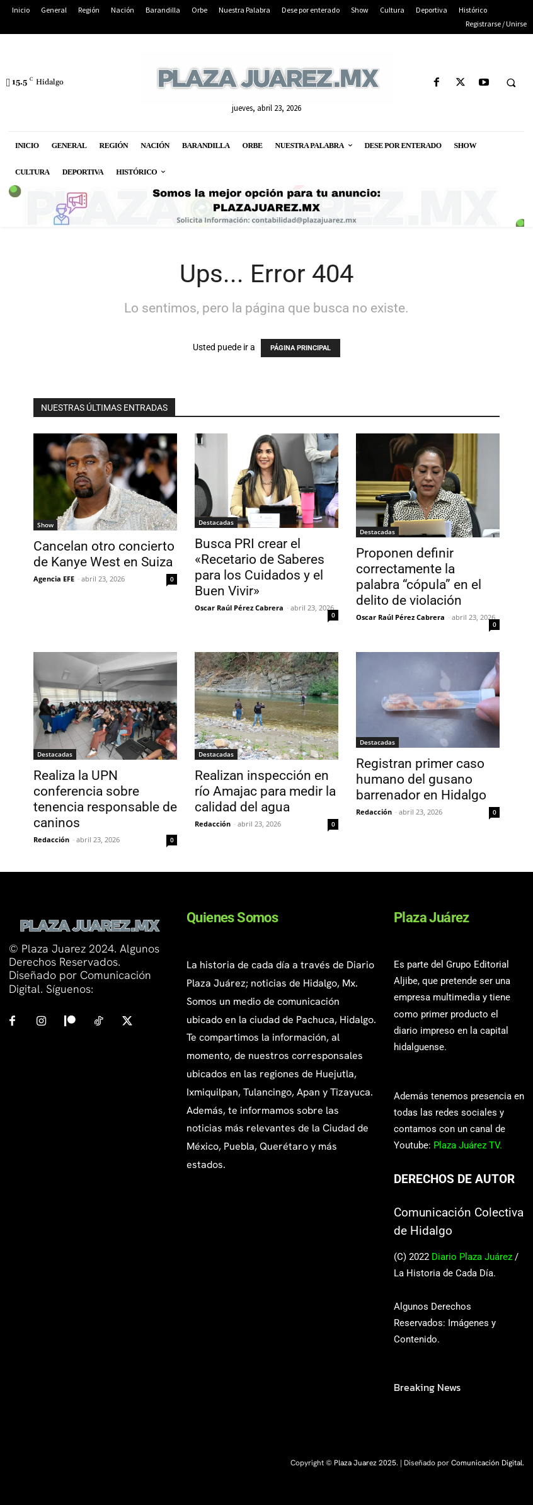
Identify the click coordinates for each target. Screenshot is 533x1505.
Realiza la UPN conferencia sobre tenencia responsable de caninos (105, 799)
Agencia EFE (53, 578)
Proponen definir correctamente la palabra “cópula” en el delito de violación (418, 577)
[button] (511, 83)
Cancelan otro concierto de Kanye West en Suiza (104, 554)
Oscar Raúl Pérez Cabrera (239, 607)
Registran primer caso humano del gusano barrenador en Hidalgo (421, 779)
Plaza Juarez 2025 (365, 1463)
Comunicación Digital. (487, 1463)
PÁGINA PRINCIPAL (300, 348)
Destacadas (216, 522)
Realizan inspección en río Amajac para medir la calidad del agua (265, 791)
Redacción (51, 839)
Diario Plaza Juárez (472, 1256)
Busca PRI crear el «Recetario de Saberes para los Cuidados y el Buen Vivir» (259, 567)
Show (45, 524)
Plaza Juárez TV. (467, 1145)
